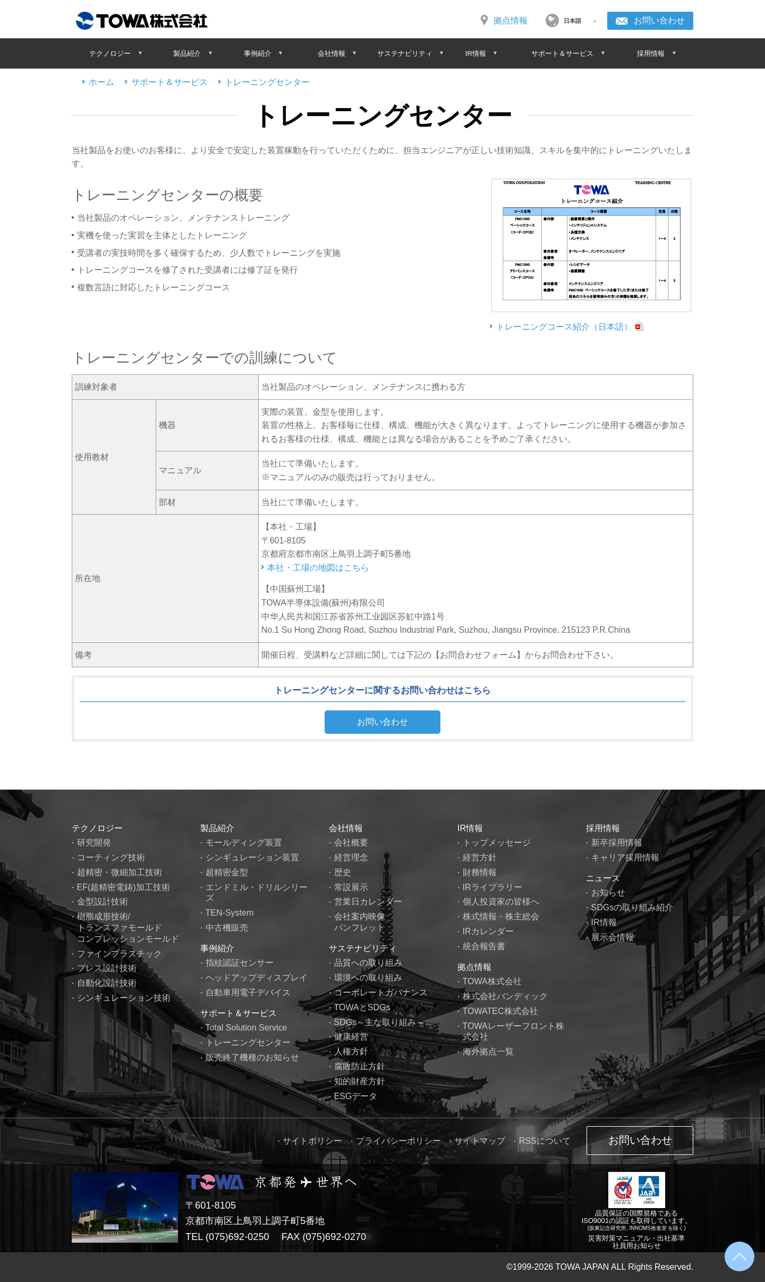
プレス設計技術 (107, 968)
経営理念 (351, 857)
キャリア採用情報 (625, 857)
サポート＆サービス (169, 82)
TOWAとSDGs (362, 1007)
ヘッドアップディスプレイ (257, 977)
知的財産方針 (359, 1081)
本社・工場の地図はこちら (318, 567)
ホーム (101, 82)
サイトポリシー (312, 1140)
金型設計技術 (102, 901)
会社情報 (346, 828)
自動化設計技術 (107, 982)
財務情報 (480, 872)
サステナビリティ (363, 948)
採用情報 (603, 828)
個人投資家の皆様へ (501, 901)
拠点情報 (511, 20)
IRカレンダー (488, 931)
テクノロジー (97, 828)
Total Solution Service (246, 1027)
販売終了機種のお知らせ (252, 1057)
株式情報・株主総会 (501, 916)
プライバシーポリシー (398, 1140)
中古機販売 (227, 927)
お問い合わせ (659, 20)
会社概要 (351, 842)
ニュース (603, 878)
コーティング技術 (111, 857)
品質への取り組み (368, 962)
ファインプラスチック (119, 953)
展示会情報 (612, 937)
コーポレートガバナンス (381, 992)
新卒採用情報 (616, 842)
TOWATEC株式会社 (500, 1011)
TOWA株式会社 (492, 981)
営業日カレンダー (368, 901)
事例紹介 (217, 948)
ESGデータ (356, 1096)
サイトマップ (479, 1140)
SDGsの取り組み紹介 (632, 907)
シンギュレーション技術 (124, 997)
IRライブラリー (492, 887)
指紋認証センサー (240, 962)
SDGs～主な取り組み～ (379, 1022)
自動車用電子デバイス (248, 992)
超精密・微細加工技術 (119, 872)
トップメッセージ (497, 842)
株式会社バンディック (505, 996)
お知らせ (608, 892)
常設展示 (351, 887)
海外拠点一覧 (488, 1051)
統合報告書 (484, 946)
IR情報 (470, 828)
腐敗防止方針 (359, 1066)
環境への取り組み (368, 977)
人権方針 (351, 1051)
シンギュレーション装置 (252, 857)
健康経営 (351, 1036)
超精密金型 (227, 872)
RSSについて (545, 1140)
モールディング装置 (244, 842)
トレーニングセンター (267, 82)
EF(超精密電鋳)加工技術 (123, 887)
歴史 (342, 872)
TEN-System (230, 912)
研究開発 (94, 842)
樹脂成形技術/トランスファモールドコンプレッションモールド (128, 927)
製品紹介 (217, 828)
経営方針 (480, 857)
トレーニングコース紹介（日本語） (564, 326)
